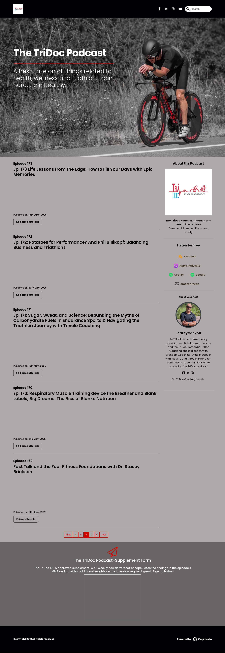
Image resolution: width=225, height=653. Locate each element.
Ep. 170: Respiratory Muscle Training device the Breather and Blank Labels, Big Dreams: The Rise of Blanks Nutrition (85, 396)
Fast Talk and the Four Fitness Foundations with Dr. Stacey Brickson (76, 469)
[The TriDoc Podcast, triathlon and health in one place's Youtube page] (178, 9)
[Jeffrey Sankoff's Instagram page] (192, 378)
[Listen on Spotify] (175, 278)
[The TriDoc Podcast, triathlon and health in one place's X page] (164, 9)
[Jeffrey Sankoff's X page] (188, 378)
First (68, 535)
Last (103, 535)
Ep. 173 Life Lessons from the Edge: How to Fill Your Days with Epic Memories (83, 172)
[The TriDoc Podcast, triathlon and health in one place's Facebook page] (160, 9)
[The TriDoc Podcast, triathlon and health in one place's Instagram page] (171, 9)
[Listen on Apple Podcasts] (187, 268)
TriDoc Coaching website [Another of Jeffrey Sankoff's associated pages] (188, 384)
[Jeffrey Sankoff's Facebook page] (185, 378)
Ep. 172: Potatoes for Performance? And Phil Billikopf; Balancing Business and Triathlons (80, 245)
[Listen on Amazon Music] (187, 289)
